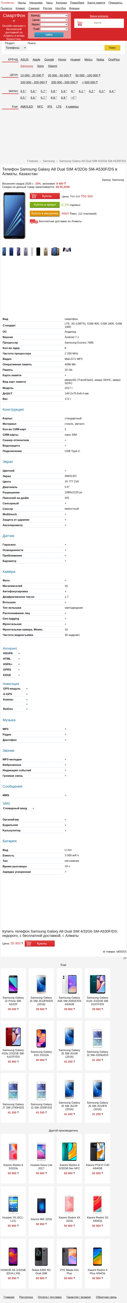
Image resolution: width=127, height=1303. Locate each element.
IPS (49, 106)
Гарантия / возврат (78, 1297)
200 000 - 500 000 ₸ (64, 82)
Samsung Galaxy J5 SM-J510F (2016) (69, 1106)
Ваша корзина (99, 16)
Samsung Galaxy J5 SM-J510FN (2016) (97, 1106)
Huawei (75, 59)
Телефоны (7, 2)
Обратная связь (106, 1297)
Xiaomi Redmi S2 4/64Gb (97, 1219)
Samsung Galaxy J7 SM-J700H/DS (13, 1106)
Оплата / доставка (50, 1297)
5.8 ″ (54, 91)
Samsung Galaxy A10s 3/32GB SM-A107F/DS (97, 1001)
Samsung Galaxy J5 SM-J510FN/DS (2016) (41, 1001)
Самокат (34, 8)
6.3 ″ (102, 91)
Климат (20, 8)
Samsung (27, 66)
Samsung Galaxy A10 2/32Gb (41, 1053)
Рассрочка (26, 1297)
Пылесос (6, 8)
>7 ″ (74, 97)
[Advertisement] (63, 135)
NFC (40, 106)
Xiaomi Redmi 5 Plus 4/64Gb (97, 1271)
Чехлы (22, 2)
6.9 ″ (64, 97)
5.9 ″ (64, 91)
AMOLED (27, 106)
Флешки (74, 8)
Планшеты (115, 2)
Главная (9, 1297)
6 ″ (73, 91)
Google (49, 59)
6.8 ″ (54, 97)
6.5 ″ (23, 97)
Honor (62, 59)
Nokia (100, 59)
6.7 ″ (44, 97)
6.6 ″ (34, 97)
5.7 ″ (44, 91)
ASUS (25, 59)
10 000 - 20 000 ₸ (32, 75)
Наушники (36, 2)
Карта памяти (96, 2)
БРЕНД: (13, 59)
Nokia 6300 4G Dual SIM (41, 1271)
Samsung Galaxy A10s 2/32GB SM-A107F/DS (13, 1053)
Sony (40, 66)
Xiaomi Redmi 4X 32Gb (69, 1219)
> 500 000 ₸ (90, 82)
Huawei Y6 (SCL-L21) (13, 1219)
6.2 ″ (92, 91)
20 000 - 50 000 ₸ (59, 75)
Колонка (61, 2)
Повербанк (77, 2)
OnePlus (114, 59)
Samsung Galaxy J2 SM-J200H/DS (97, 1053)
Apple (36, 59)
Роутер (47, 8)
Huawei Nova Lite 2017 (41, 1167)
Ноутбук (60, 8)
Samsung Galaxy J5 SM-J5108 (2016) (69, 1053)
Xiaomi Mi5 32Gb (41, 1219)
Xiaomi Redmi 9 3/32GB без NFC (69, 1167)
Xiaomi (52, 66)
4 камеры (72, 106)
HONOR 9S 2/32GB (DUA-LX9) (13, 1271)
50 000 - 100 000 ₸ (87, 75)
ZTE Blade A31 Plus (69, 1271)
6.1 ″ (82, 91)
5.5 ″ (23, 91)
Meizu (88, 59)
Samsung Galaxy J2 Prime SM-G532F (13, 1001)
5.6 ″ (34, 91)
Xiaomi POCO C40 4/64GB (97, 1167)
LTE (59, 106)
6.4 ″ (112, 91)
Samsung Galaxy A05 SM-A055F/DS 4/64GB (70, 1001)
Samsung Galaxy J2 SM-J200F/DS (41, 1106)
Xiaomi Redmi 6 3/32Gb (13, 1167)
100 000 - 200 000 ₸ (34, 82)
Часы (49, 2)
